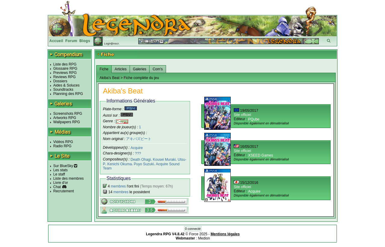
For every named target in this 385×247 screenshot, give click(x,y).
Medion (204, 238)
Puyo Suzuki (144, 164)
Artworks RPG (64, 118)
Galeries (139, 69)
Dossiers (60, 81)
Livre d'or (60, 183)
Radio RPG (62, 146)
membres (118, 186)
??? (138, 153)
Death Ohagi (141, 159)
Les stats (60, 170)
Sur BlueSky (65, 166)
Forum (71, 41)
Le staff (59, 174)
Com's (157, 69)
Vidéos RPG (63, 142)
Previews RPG (65, 73)
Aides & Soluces (66, 85)
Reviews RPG (64, 77)
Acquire (137, 147)
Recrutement (63, 191)
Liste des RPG (64, 64)
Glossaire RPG (65, 68)
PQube (253, 119)
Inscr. (116, 43)
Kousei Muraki (164, 159)
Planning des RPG (68, 94)
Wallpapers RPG (66, 122)
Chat (57, 187)
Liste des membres (68, 178)
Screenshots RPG (67, 113)
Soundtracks (63, 89)
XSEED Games (260, 155)
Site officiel (242, 115)
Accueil (56, 41)
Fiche (104, 69)
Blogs (84, 41)
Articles (120, 69)
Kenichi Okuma (119, 164)
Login (108, 43)
